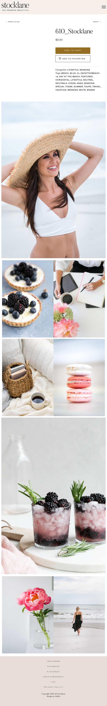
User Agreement (53, 677)
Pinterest (53, 672)
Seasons (85, 70)
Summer (78, 87)
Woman (91, 90)
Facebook (53, 666)
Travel (96, 87)
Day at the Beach (69, 77)
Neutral (88, 80)
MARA (57, 696)
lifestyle (76, 80)
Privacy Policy (53, 687)
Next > (97, 22)
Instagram (53, 661)
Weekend (73, 90)
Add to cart (73, 50)
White (82, 90)
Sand (80, 83)
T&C (53, 682)
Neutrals (61, 83)
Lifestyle (73, 70)
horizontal (62, 80)
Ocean (72, 83)
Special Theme (64, 87)
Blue (73, 73)
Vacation (60, 90)
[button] (72, 58)
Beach (65, 73)
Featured (87, 77)
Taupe (87, 87)
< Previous (13, 22)
